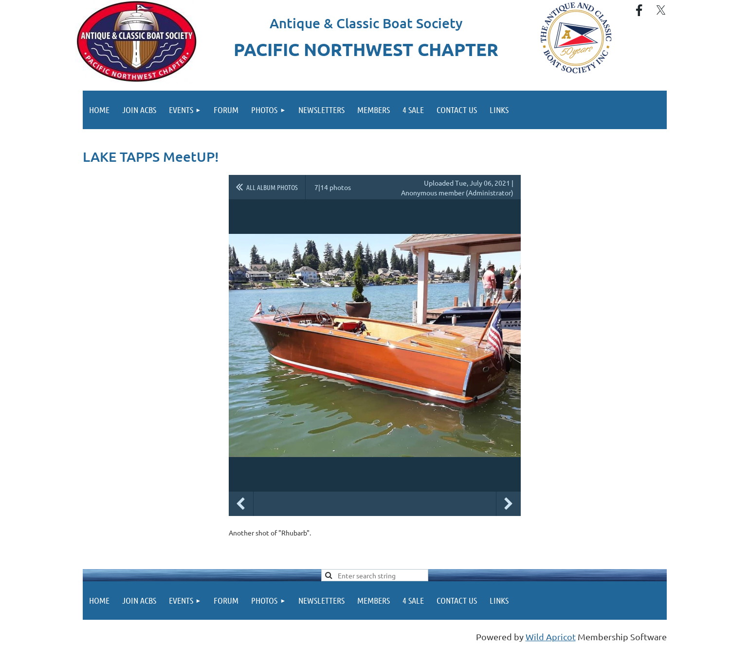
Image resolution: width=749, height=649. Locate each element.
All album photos (272, 187)
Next (508, 504)
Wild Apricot (551, 636)
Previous (241, 504)
